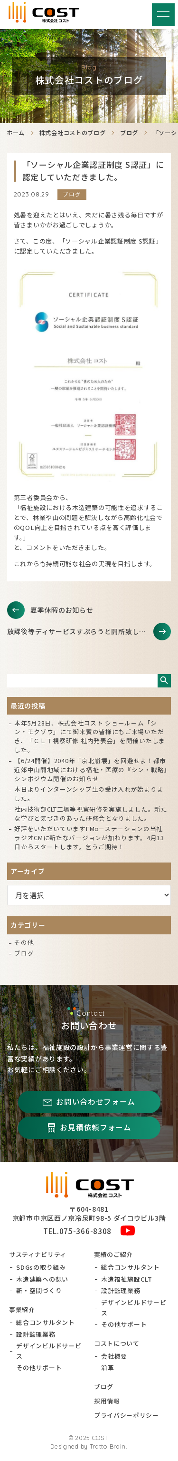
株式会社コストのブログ (72, 132)
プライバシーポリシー (126, 1415)
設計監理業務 (35, 1334)
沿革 (107, 1367)
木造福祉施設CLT (126, 1279)
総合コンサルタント (45, 1322)
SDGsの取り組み (41, 1267)
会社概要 (114, 1356)
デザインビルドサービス (48, 1351)
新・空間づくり (39, 1290)
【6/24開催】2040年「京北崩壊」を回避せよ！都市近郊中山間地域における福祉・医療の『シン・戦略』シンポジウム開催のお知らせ (91, 769)
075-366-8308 (85, 1231)
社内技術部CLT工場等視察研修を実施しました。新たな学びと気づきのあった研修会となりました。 (91, 813)
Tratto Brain (108, 1446)
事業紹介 (22, 1309)
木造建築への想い (42, 1279)
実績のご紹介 (113, 1254)
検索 (164, 680)
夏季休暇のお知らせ (61, 610)
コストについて (117, 1343)
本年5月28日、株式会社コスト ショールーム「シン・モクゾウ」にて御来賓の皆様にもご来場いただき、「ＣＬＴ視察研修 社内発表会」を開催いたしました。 (89, 736)
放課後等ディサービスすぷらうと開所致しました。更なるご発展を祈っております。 (89, 631)
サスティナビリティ (37, 1254)
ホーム (16, 132)
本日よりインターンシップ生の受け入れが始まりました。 (88, 793)
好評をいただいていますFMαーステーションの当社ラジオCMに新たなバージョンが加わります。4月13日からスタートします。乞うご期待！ (89, 837)
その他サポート (39, 1367)
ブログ (129, 132)
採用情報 (107, 1400)
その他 (24, 942)
